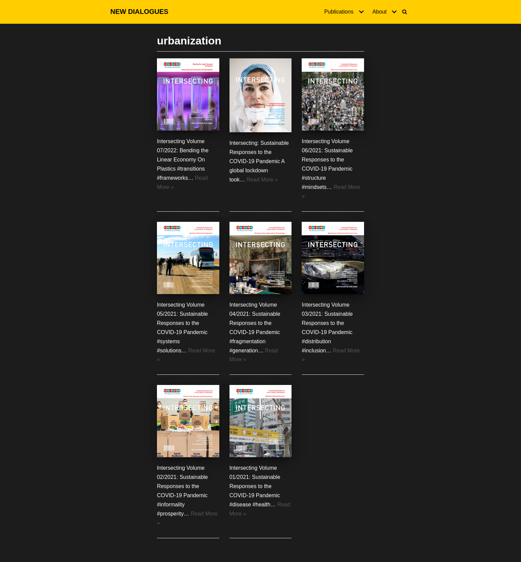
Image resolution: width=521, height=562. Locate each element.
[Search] (404, 11)
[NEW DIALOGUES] (139, 12)
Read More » (262, 179)
